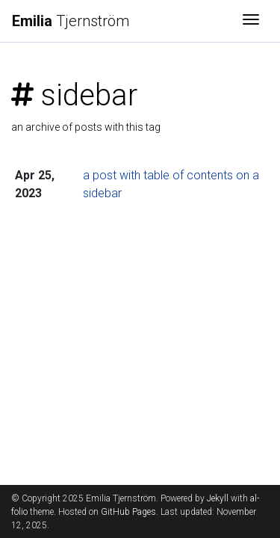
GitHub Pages (128, 512)
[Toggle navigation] (251, 21)
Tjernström (70, 21)
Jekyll (217, 498)
